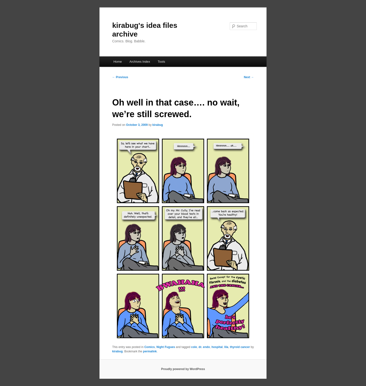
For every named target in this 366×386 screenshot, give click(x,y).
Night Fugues (165, 347)
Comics (149, 347)
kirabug (157, 125)
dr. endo (204, 347)
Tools (161, 61)
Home (118, 61)
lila (226, 347)
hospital (217, 347)
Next (249, 77)
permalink (150, 351)
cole (194, 347)
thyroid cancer (240, 347)
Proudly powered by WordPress (183, 369)
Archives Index (140, 61)
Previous (120, 77)
